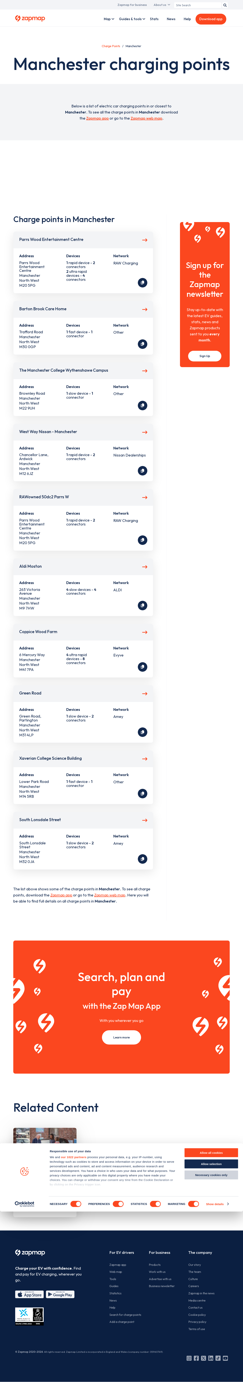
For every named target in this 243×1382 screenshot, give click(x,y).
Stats (154, 19)
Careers (193, 1286)
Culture (193, 1279)
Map (107, 19)
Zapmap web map (146, 118)
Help (187, 19)
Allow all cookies (211, 1323)
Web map (115, 1272)
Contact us (195, 1307)
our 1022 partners (73, 1327)
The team (194, 1272)
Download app (210, 19)
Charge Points (111, 46)
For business (159, 1252)
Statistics (115, 1293)
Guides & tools (130, 19)
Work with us (157, 1272)
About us (160, 5)
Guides (113, 1286)
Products (155, 1265)
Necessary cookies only (211, 1345)
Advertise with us (160, 1279)
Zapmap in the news (201, 1293)
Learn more (121, 1037)
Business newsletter (162, 1286)
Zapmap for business (132, 5)
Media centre (197, 1300)
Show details (215, 1374)
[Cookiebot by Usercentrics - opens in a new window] (24, 1374)
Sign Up (205, 356)
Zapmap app (97, 118)
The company (200, 1252)
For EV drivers (121, 1252)
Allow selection (211, 1334)
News (171, 19)
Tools (112, 1279)
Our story (194, 1265)
